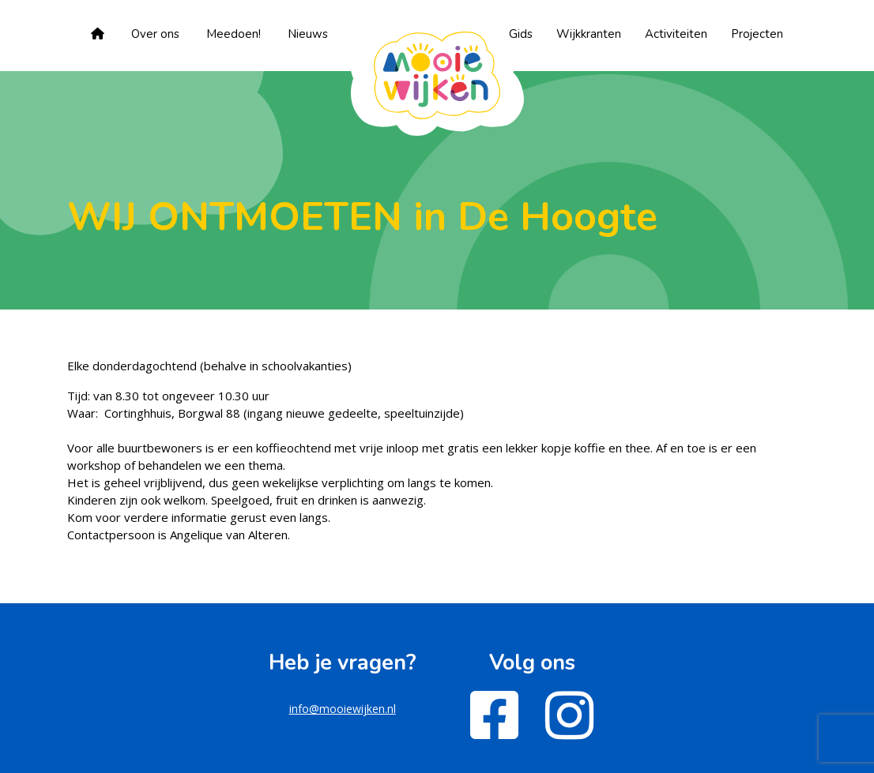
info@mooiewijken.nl (342, 708)
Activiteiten (676, 34)
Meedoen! (233, 34)
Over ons (155, 34)
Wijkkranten (588, 34)
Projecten (757, 34)
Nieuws (308, 34)
